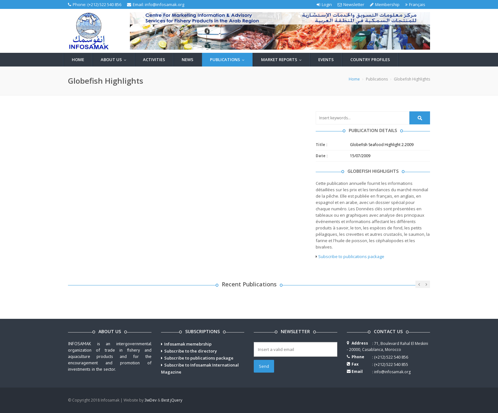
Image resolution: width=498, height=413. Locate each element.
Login (324, 4)
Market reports (283, 59)
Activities (154, 59)
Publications (228, 59)
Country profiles (370, 59)
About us (115, 59)
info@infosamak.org (164, 4)
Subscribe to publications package (351, 256)
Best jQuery (171, 400)
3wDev (151, 400)
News (187, 59)
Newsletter (351, 4)
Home (78, 59)
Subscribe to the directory (190, 351)
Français (415, 4)
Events (326, 59)
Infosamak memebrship (188, 344)
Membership (385, 4)
